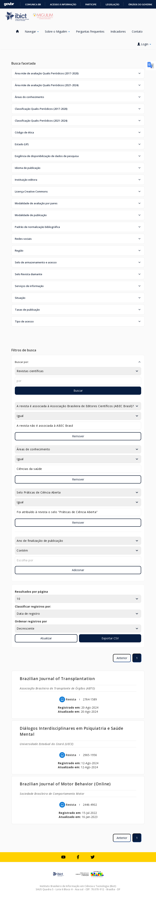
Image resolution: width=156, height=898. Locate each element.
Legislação (112, 4)
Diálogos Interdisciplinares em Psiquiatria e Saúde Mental (71, 731)
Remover (78, 436)
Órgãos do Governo (140, 4)
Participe (90, 4)
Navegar (32, 31)
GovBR (9, 4)
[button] (78, 73)
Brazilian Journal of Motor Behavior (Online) (65, 784)
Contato (137, 31)
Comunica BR (33, 4)
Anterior (122, 658)
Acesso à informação (63, 4)
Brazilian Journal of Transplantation (57, 678)
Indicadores (118, 31)
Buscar (78, 390)
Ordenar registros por (31, 621)
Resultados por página (31, 592)
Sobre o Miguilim (57, 31)
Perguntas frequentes (90, 31)
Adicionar (78, 570)
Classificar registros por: (33, 606)
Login (144, 44)
